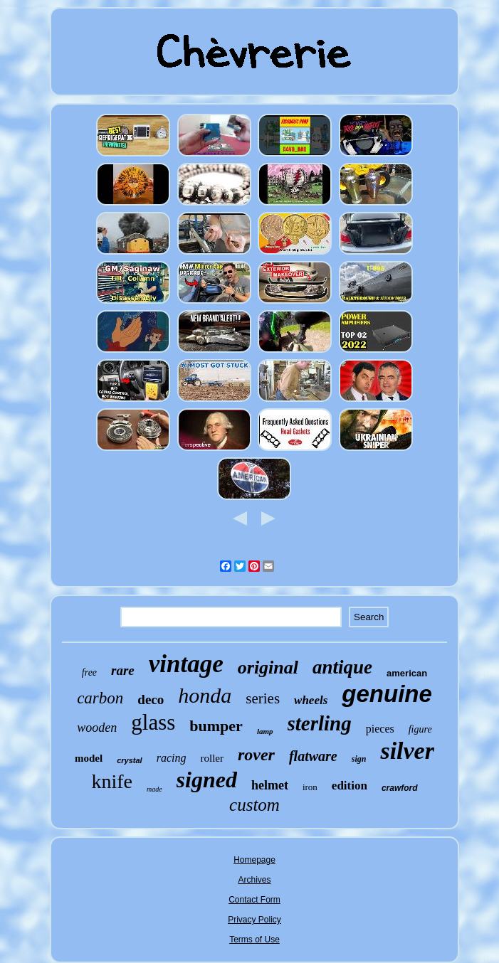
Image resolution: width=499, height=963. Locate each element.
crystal (129, 760)
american (407, 673)
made (154, 789)
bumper (216, 726)
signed (207, 779)
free (89, 672)
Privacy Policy (254, 920)
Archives (254, 880)
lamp (265, 731)
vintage (186, 664)
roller (211, 758)
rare (123, 670)
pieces (380, 729)
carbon (100, 698)
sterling (320, 723)
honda (204, 695)
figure (420, 729)
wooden (97, 727)
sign (359, 759)
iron (310, 787)
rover (256, 754)
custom (254, 804)
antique (342, 667)
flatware (313, 756)
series (263, 698)
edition (349, 785)
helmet (269, 785)
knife (111, 781)
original (268, 667)
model (89, 758)
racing (172, 758)
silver (407, 751)
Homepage (254, 860)
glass (153, 722)
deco (150, 699)
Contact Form (254, 900)
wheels (310, 700)
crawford (400, 788)
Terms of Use (254, 940)
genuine (387, 694)
